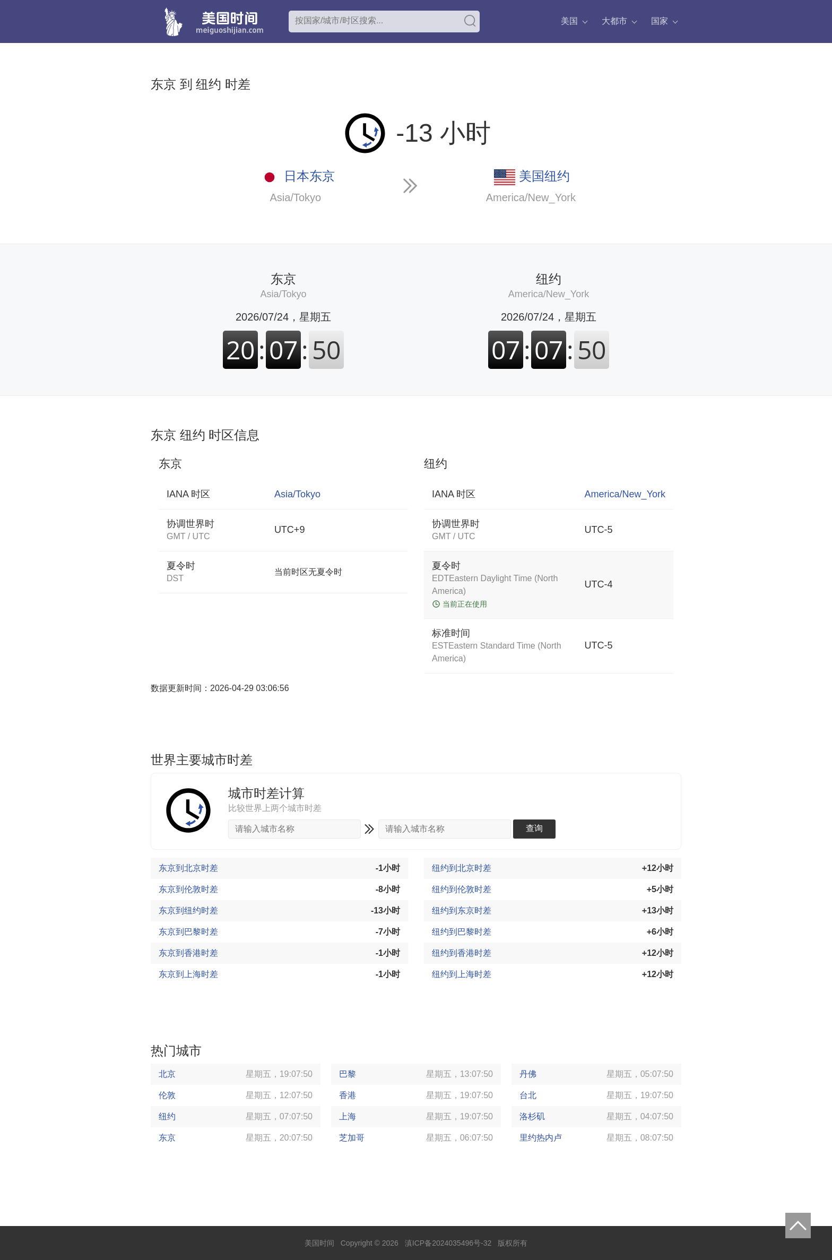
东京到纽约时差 (188, 910)
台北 (527, 1095)
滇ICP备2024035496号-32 (448, 1243)
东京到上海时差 (188, 974)
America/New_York (531, 197)
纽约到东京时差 (461, 910)
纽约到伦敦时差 (461, 889)
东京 (167, 1137)
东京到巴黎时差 (188, 931)
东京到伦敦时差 (188, 889)
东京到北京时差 (188, 868)
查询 (534, 828)
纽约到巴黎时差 (461, 931)
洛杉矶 (532, 1116)
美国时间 (319, 1243)
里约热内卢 (540, 1137)
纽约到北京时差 (461, 868)
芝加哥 (352, 1137)
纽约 (167, 1116)
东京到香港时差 (188, 952)
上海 (347, 1116)
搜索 (470, 20)
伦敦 (167, 1095)
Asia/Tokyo (296, 197)
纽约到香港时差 (461, 952)
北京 (167, 1073)
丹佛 (527, 1073)
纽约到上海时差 (461, 974)
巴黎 (347, 1073)
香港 (347, 1095)
